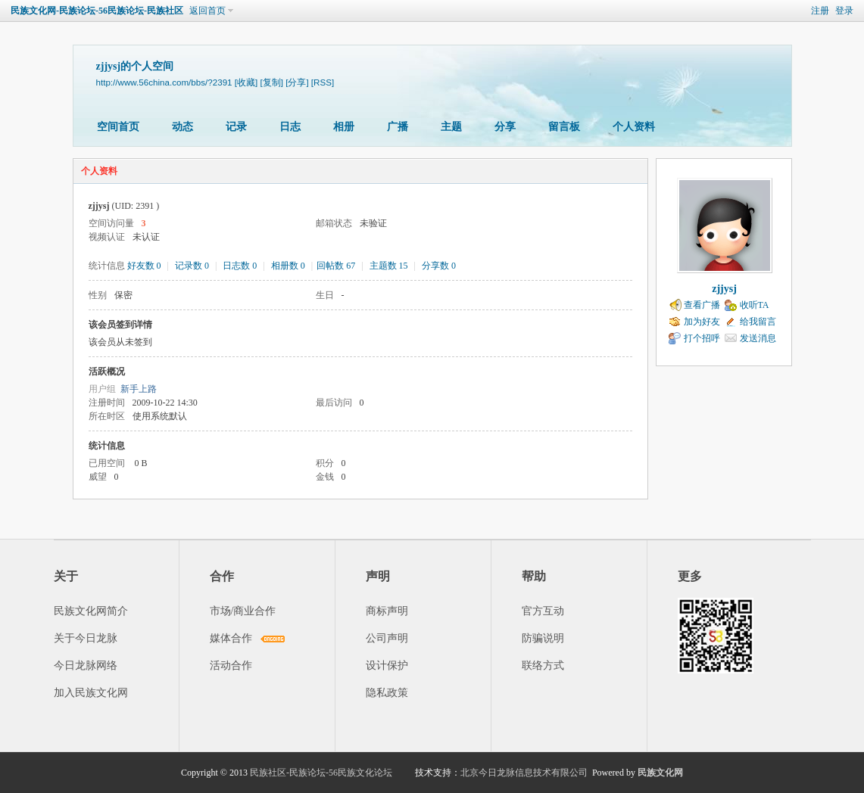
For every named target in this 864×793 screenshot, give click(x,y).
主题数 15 (389, 265)
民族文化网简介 (91, 611)
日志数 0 (240, 265)
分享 (505, 126)
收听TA (754, 305)
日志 (290, 126)
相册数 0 (288, 265)
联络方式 (543, 665)
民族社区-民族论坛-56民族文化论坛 (321, 772)
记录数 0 (192, 265)
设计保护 (387, 665)
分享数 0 (439, 265)
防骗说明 (543, 638)
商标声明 (387, 611)
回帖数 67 (336, 265)
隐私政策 (387, 692)
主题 (451, 126)
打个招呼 (702, 338)
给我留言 (758, 321)
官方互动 (543, 611)
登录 (844, 10)
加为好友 (702, 321)
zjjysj (724, 288)
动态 (182, 126)
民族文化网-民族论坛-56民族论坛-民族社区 (97, 10)
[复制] (271, 82)
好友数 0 (144, 265)
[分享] (296, 82)
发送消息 (758, 338)
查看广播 (702, 305)
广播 (397, 126)
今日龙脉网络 (85, 665)
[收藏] (246, 82)
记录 (236, 126)
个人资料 (634, 126)
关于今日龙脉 (85, 638)
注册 (820, 10)
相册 (343, 126)
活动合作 (231, 665)
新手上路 (138, 389)
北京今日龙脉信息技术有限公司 (524, 772)
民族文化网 (660, 772)
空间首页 (118, 126)
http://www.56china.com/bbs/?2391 (164, 82)
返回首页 (207, 10)
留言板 (564, 126)
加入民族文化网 (91, 692)
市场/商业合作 (243, 611)
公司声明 (387, 638)
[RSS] (322, 82)
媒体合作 (231, 638)
